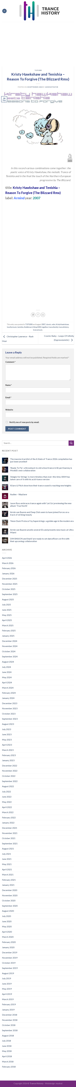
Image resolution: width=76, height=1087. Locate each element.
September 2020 (10, 905)
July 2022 (6, 791)
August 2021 (8, 848)
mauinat (59, 1083)
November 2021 (9, 833)
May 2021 (7, 864)
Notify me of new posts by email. (24, 422)
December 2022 (9, 765)
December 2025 (9, 578)
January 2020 (8, 947)
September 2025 (10, 594)
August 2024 (8, 661)
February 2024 (9, 692)
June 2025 (6, 609)
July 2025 (6, 604)
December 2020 (9, 890)
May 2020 (7, 926)
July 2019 (6, 978)
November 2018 (9, 1020)
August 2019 (8, 973)
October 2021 (8, 838)
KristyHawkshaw (62, 324)
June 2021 (6, 859)
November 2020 (9, 895)
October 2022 (8, 776)
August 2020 (8, 911)
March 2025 (7, 625)
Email (8, 397)
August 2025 (8, 599)
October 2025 (8, 589)
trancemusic (37, 330)
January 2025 (8, 635)
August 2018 (8, 1035)
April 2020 (7, 931)
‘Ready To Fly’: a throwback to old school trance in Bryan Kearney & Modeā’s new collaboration (41, 469)
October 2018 (8, 1025)
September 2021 (10, 843)
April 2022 (7, 807)
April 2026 (7, 558)
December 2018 (9, 1014)
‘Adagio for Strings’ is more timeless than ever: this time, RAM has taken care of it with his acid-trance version (40, 478)
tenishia (20, 327)
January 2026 (8, 573)
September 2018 (10, 1030)
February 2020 (9, 942)
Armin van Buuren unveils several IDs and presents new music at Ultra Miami (41, 531)
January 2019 (8, 1009)
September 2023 (10, 718)
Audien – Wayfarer (18, 494)
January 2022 (8, 822)
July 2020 (6, 916)
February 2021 (9, 879)
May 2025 (7, 615)
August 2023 (8, 724)
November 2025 (9, 584)
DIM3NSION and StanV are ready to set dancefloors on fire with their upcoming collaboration (39, 539)
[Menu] (4, 11)
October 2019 (8, 962)
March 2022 (7, 812)
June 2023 (6, 734)
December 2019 (9, 952)
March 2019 (7, 999)
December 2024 (9, 641)
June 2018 (6, 1046)
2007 (43, 324)
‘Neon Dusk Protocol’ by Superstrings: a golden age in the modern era (42, 521)
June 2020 (6, 921)
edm (53, 324)
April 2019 (7, 994)
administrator (51, 87)
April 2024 (7, 682)
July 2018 (6, 1040)
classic (48, 324)
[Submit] (71, 443)
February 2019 (9, 1004)
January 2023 (8, 760)
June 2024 (6, 672)
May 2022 (7, 802)
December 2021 (9, 828)
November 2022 (9, 770)
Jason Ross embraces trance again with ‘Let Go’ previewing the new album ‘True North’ (40, 504)
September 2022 (10, 781)
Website (9, 410)
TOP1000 (38, 70)
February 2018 (9, 1066)
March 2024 (7, 687)
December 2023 (9, 703)
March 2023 (7, 750)
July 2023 (6, 729)
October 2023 (8, 713)
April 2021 (7, 869)
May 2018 (7, 1051)
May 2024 (7, 677)
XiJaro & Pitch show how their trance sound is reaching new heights (40, 485)
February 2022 (9, 817)
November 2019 (9, 957)
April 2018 (7, 1056)
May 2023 (7, 739)
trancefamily (53, 327)
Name (8, 385)
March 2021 (7, 874)
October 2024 (8, 651)
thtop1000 (37, 327)
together (45, 327)
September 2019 (10, 968)
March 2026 (7, 563)
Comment (10, 362)
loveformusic (12, 327)
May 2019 (7, 988)
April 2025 (7, 620)
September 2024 (10, 656)
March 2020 (7, 937)
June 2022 (6, 796)
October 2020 (8, 900)
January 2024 (8, 698)
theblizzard (28, 327)
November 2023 (9, 708)
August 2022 (8, 786)
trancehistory (64, 327)
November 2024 (9, 646)
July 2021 (6, 854)
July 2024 (6, 667)
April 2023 (7, 744)
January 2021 (8, 885)
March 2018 (7, 1061)
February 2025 (9, 630)
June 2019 (6, 983)
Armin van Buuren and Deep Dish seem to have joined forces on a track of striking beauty (39, 513)
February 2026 (9, 568)
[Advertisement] (38, 42)
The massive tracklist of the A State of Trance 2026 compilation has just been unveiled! (41, 460)
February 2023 (9, 755)
